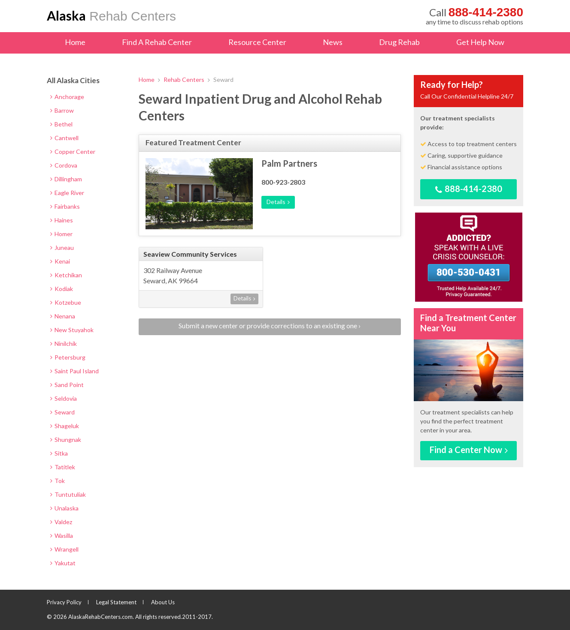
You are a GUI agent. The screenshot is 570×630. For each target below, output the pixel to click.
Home (75, 42)
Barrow (62, 110)
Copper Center (72, 151)
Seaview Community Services (190, 254)
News (333, 42)
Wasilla (61, 535)
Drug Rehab (399, 42)
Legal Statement (116, 602)
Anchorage (67, 96)
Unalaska (64, 508)
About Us (163, 602)
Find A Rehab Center (157, 42)
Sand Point (67, 384)
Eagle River (67, 192)
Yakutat (63, 563)
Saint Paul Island (74, 371)
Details (278, 201)
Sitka (59, 453)
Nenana (62, 316)
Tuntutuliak (68, 494)
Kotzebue (65, 302)
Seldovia (63, 398)
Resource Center (257, 42)
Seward (62, 412)
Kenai (60, 261)
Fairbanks (65, 206)
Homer (61, 233)
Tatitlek (62, 467)
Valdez (61, 521)
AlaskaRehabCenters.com (100, 616)
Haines (61, 220)
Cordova (63, 165)
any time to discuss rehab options (474, 15)
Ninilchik (63, 343)
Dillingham (66, 179)
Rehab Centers (111, 15)
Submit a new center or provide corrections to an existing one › (270, 325)
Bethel (61, 124)
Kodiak (61, 288)
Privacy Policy (64, 602)
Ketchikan (66, 275)
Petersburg (67, 357)
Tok (57, 480)
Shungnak (65, 439)
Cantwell (64, 137)
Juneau (62, 247)
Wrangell (64, 549)
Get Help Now (480, 42)
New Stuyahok (72, 329)
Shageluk (64, 425)
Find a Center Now (469, 449)
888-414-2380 (468, 188)
